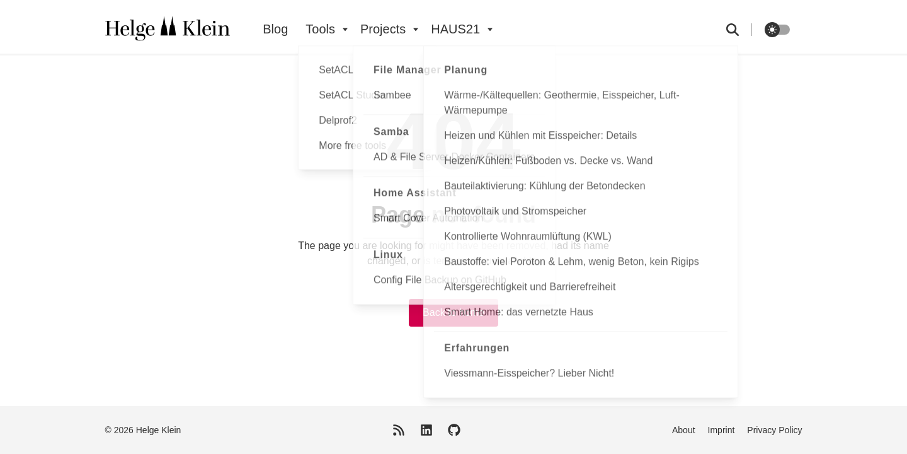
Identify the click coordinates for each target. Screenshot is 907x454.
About (683, 430)
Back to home (453, 312)
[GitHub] (454, 430)
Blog (275, 29)
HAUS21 (455, 29)
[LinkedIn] (426, 430)
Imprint (721, 430)
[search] (739, 29)
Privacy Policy (774, 430)
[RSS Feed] (399, 430)
